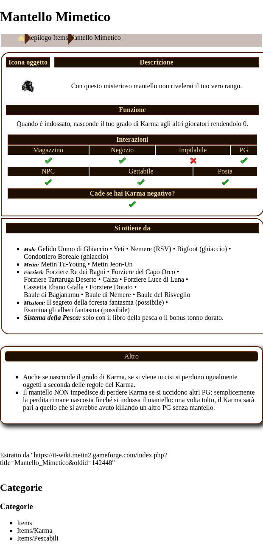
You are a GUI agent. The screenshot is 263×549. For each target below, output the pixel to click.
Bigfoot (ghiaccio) (202, 248)
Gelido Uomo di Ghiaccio (73, 248)
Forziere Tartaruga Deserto (60, 279)
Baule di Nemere (108, 294)
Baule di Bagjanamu (51, 294)
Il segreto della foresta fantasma (90, 302)
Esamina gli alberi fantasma (61, 310)
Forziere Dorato (111, 287)
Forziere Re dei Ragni (76, 271)
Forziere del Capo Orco (143, 271)
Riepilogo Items (46, 37)
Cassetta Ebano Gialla (54, 287)
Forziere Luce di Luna (153, 279)
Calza (110, 279)
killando (127, 407)
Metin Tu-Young (63, 264)
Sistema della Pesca (51, 317)
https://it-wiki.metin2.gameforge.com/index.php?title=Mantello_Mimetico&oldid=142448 (83, 458)
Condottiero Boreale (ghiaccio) (66, 256)
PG (206, 392)
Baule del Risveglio (163, 294)
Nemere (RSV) (150, 248)
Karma (149, 123)
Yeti (119, 248)
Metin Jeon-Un (112, 264)
